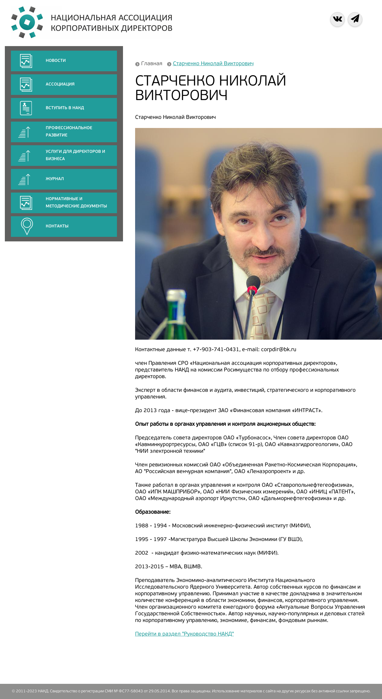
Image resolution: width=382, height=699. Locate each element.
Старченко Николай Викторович (213, 64)
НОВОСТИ (56, 61)
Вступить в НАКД (65, 108)
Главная (151, 64)
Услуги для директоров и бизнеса (75, 155)
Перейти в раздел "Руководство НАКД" (184, 634)
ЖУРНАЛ (55, 179)
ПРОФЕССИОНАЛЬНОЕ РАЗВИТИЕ (69, 132)
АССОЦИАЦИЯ (60, 84)
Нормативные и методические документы (76, 203)
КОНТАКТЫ (57, 226)
